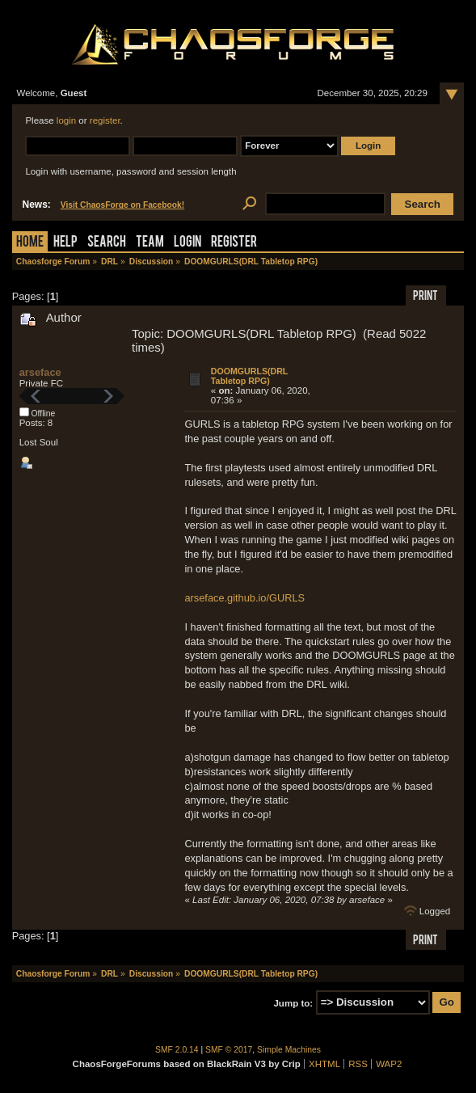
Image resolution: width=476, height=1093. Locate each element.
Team (150, 243)
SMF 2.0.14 (177, 1049)
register (105, 120)
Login (187, 243)
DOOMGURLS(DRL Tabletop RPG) (249, 376)
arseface (40, 372)
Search (106, 243)
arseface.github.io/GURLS (244, 598)
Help (65, 243)
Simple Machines (289, 1049)
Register (234, 243)
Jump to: (293, 1002)
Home (30, 243)
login (66, 120)
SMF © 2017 (228, 1049)
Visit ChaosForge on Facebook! (122, 204)
